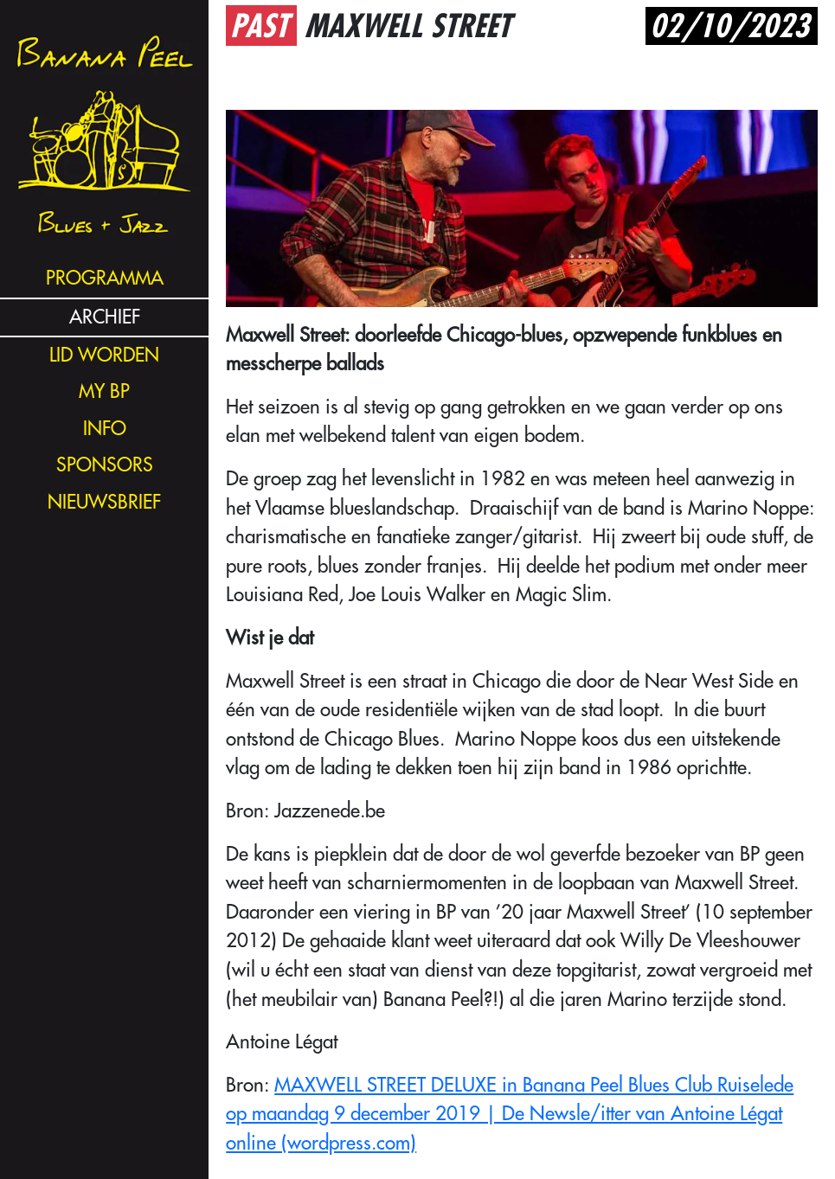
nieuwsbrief (104, 502)
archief (104, 317)
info (104, 428)
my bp (104, 391)
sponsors (104, 465)
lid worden (104, 355)
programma (105, 278)
